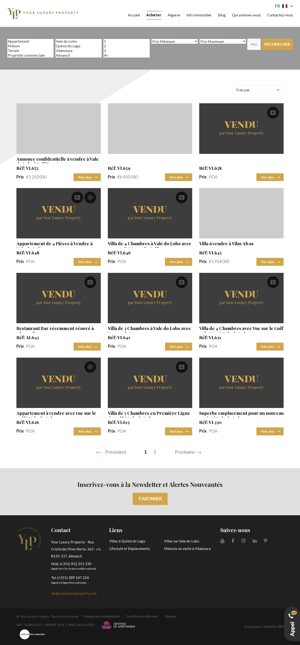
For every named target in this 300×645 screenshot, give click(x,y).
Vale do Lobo (78, 41)
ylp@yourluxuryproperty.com (74, 593)
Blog (222, 15)
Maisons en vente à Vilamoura (187, 548)
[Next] (189, 452)
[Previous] (111, 452)
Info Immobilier (199, 15)
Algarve (174, 15)
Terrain (30, 50)
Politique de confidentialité (101, 616)
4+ (126, 55)
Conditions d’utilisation (142, 616)
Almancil (78, 55)
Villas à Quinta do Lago (127, 541)
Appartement (30, 41)
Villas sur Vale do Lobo (181, 541)
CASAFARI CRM (273, 627)
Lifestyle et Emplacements (129, 548)
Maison (30, 46)
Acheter (153, 15)
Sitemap (170, 616)
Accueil (134, 15)
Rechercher (277, 44)
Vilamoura (78, 50)
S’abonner (150, 498)
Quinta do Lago (78, 46)
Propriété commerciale (30, 55)
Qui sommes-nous (246, 15)
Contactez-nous (280, 15)
